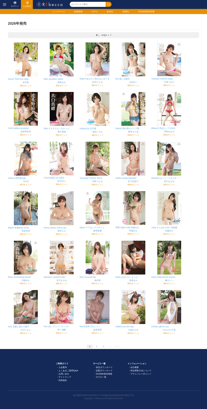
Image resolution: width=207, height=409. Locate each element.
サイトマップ (65, 377)
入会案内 (27, 4)
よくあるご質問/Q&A (68, 370)
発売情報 (146, 11)
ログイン (15, 4)
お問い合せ (64, 374)
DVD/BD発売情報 (104, 374)
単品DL (110, 11)
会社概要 (134, 367)
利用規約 (63, 380)
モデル (94, 11)
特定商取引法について (140, 370)
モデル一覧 (101, 377)
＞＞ (117, 346)
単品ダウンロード (104, 367)
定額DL (125, 11)
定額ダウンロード (104, 370)
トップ (59, 11)
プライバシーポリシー (140, 374)
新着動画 (78, 11)
